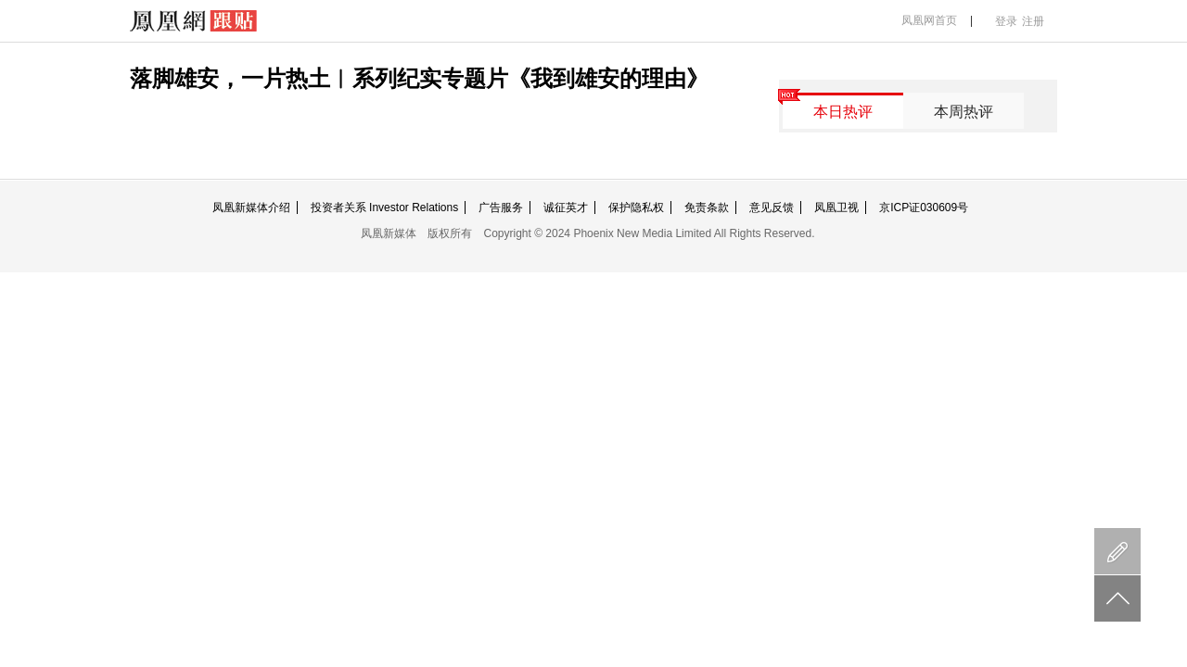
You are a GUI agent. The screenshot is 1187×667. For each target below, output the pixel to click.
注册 (1033, 21)
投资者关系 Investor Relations (384, 207)
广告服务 (501, 207)
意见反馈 (771, 207)
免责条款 (706, 207)
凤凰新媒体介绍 (251, 207)
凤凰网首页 (929, 20)
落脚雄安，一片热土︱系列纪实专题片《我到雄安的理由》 (419, 79)
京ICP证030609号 (923, 207)
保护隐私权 (636, 207)
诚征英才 (565, 207)
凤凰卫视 (836, 207)
